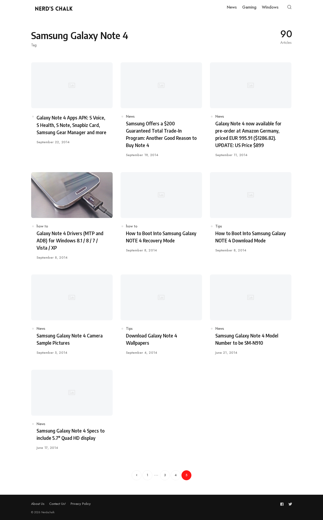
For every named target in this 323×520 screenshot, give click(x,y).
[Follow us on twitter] (289, 504)
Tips (218, 226)
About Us (37, 503)
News (130, 116)
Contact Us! (57, 503)
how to (42, 226)
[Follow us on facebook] (282, 504)
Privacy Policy (81, 503)
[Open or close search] (289, 7)
